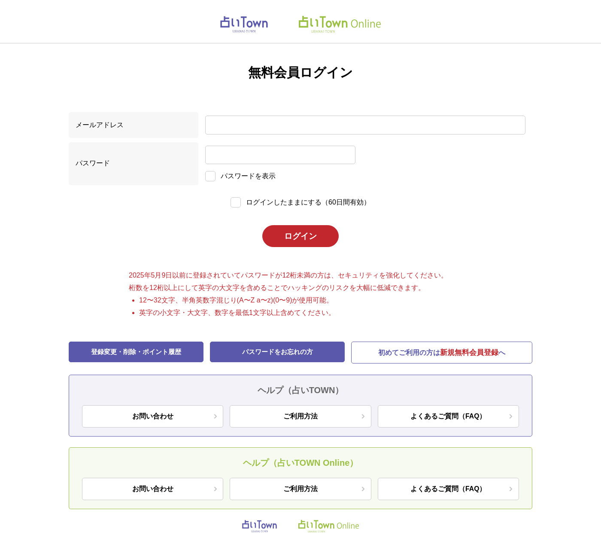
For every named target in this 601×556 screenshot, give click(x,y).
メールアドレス (100, 124)
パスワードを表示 (248, 176)
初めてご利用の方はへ (441, 353)
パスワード (93, 163)
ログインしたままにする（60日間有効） (308, 202)
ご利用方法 (300, 417)
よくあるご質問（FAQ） (448, 417)
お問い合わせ (152, 417)
